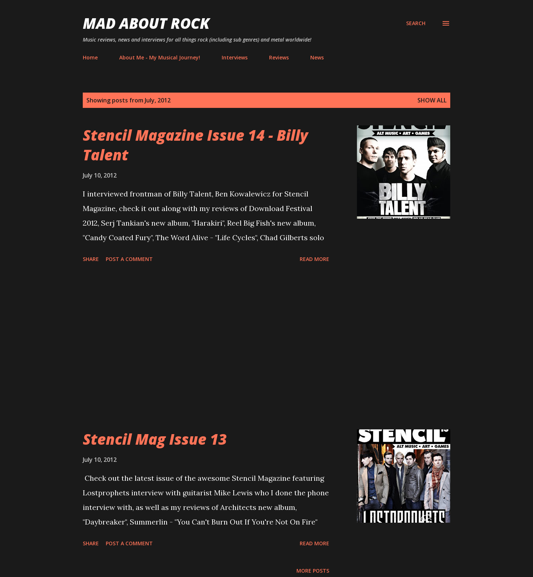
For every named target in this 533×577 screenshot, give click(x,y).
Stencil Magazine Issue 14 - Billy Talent (195, 144)
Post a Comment (129, 259)
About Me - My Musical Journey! (159, 57)
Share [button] (91, 259)
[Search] (415, 23)
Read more (314, 259)
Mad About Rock (146, 23)
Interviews (235, 57)
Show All (432, 100)
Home (90, 57)
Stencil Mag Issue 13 (155, 439)
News (317, 57)
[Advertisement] (206, 347)
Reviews (279, 57)
